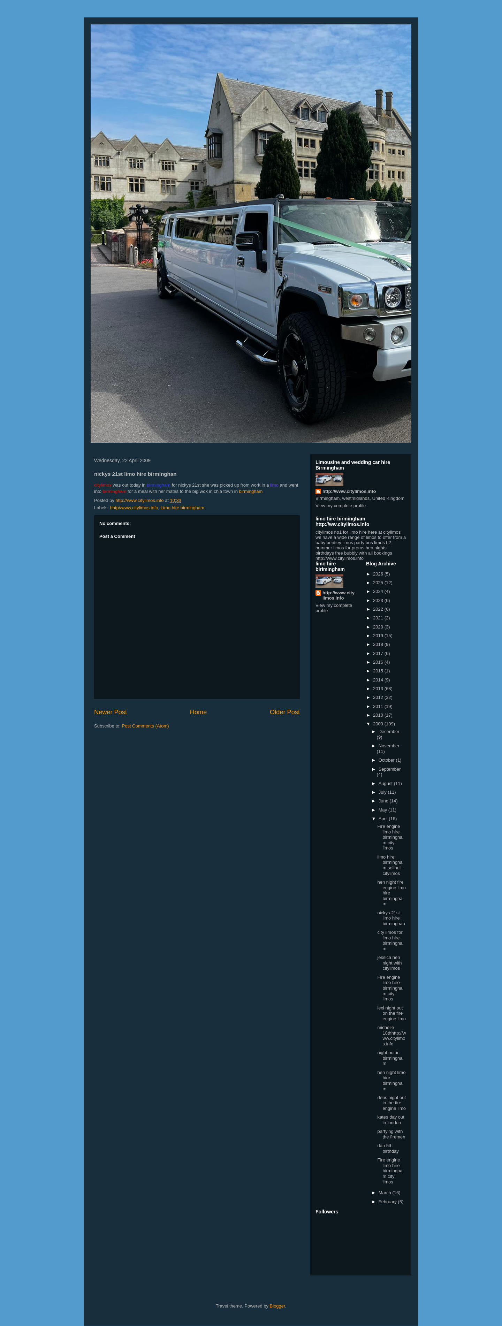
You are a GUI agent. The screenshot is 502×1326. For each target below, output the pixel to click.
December (389, 731)
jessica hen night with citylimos (389, 963)
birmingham (251, 491)
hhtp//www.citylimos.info (134, 507)
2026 (379, 574)
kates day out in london (390, 1119)
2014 (379, 680)
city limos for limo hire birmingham (389, 940)
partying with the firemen (391, 1134)
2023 (379, 600)
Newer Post (110, 712)
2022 (379, 609)
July (383, 792)
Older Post (285, 712)
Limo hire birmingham (182, 507)
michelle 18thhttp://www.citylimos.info (391, 1035)
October (387, 760)
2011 (379, 706)
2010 (379, 715)
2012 (379, 697)
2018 (379, 644)
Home (198, 712)
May (383, 810)
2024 (379, 591)
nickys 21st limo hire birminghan (391, 918)
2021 (379, 617)
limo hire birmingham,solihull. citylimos (390, 865)
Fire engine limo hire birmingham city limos (389, 837)
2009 (379, 723)
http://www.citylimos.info (349, 491)
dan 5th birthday (387, 1148)
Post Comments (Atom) (145, 726)
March (386, 1192)
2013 (379, 688)
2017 (379, 653)
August (386, 783)
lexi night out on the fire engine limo (391, 1013)
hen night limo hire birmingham (391, 1080)
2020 (379, 627)
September (390, 769)
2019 (379, 635)
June (384, 800)
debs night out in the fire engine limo (391, 1103)
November (389, 745)
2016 (379, 662)
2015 (379, 670)
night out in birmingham (389, 1058)
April (384, 818)
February (388, 1201)
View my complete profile (340, 505)
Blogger (277, 1306)
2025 (379, 582)
